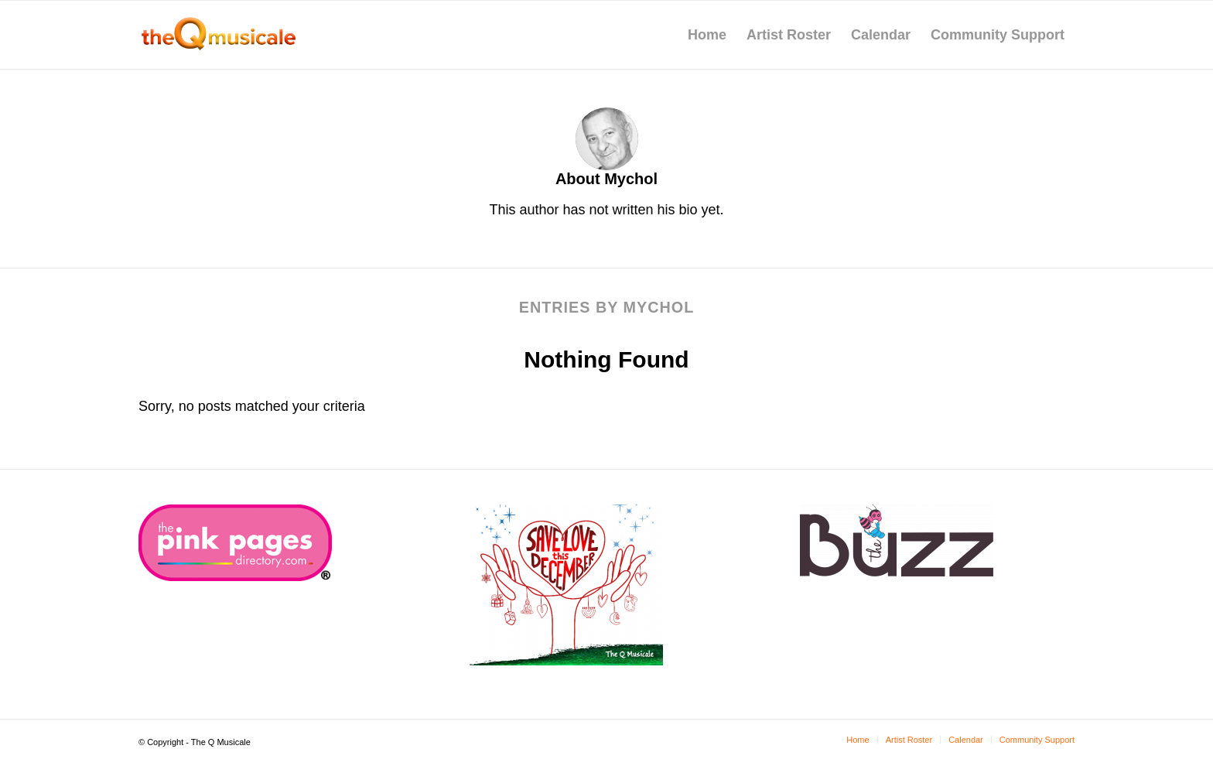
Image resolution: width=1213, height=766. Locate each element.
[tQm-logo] (217, 35)
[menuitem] (707, 35)
